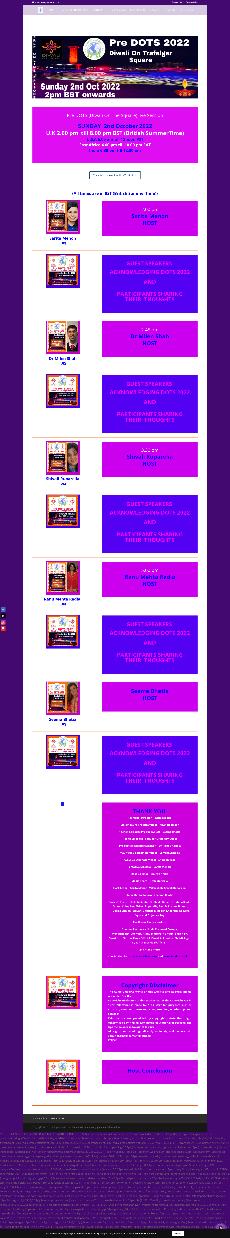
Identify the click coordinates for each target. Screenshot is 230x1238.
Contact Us (186, 10)
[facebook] (3, 609)
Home (51, 10)
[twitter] (3, 615)
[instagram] (3, 622)
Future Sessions (117, 10)
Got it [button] (178, 1233)
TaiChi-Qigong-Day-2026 (74, 10)
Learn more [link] (150, 1233)
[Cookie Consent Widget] (115, 1233)
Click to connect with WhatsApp (115, 175)
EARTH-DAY (98, 10)
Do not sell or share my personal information (96, 1127)
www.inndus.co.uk (175, 956)
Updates (154, 10)
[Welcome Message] (220, 1228)
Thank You (169, 10)
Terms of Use (192, 2)
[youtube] (3, 628)
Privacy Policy (177, 2)
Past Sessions (138, 10)
